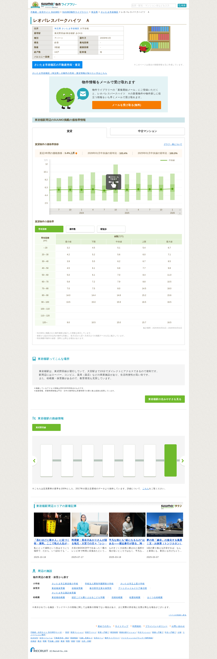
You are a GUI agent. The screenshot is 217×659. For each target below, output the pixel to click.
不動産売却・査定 (61, 638)
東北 (39, 641)
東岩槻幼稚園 (58, 597)
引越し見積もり (85, 638)
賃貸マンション (77, 632)
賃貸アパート (90, 632)
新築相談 (74, 638)
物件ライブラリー (112, 638)
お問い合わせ (178, 626)
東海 (62, 641)
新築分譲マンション (127, 632)
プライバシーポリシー (156, 626)
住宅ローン (98, 638)
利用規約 (136, 626)
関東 (45, 641)
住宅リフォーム (46, 638)
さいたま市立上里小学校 (132, 583)
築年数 (73, 229)
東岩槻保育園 (58, 588)
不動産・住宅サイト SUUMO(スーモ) (46, 632)
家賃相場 (114, 632)
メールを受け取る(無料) (126, 105)
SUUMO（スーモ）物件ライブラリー (54, 5)
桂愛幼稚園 (134, 597)
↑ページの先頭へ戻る (177, 615)
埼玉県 (94, 12)
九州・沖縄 (86, 641)
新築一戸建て (157, 632)
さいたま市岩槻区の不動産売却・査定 (57, 64)
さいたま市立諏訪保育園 (64, 593)
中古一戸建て (170, 632)
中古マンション (144, 632)
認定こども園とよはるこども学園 (88, 597)
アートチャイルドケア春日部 (132, 588)
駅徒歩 (104, 229)
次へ (182, 461)
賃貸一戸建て (103, 632)
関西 (68, 641)
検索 (183, 5)
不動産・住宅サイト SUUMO (45, 12)
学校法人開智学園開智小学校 (99, 583)
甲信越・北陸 (53, 641)
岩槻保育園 (77, 588)
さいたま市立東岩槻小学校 (65, 583)
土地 (179, 632)
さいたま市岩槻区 (109, 12)
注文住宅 (34, 638)
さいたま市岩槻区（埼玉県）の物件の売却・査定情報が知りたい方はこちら (69, 73)
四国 (73, 641)
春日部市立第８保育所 (101, 588)
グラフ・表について (173, 144)
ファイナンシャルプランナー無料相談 (137, 638)
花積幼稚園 (117, 597)
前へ (34, 461)
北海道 (33, 641)
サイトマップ (121, 626)
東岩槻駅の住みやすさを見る (164, 399)
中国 (78, 641)
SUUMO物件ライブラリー (75, 12)
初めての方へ (104, 626)
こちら (145, 488)
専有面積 (42, 229)
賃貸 (67, 632)
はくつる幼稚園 (155, 597)
